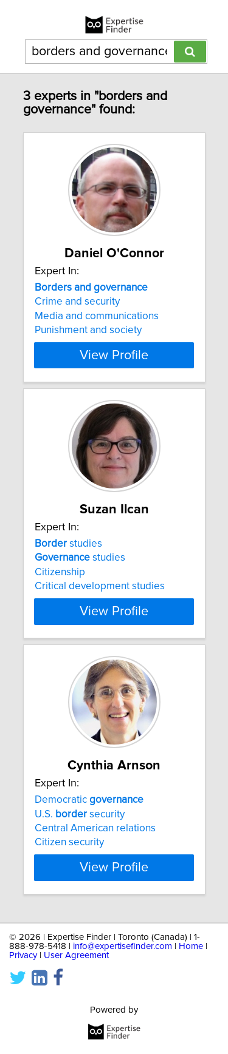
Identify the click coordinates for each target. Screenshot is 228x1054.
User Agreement (76, 955)
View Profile (114, 355)
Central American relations (95, 828)
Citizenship (60, 572)
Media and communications (97, 316)
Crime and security (77, 301)
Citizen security (69, 842)
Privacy (23, 955)
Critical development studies (100, 586)
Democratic (89, 799)
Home (191, 946)
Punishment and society (88, 330)
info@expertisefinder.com (122, 946)
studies (68, 543)
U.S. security (80, 813)
